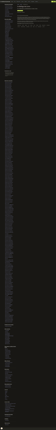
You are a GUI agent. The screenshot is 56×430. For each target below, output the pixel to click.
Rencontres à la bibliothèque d (9, 245)
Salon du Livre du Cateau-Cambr (9, 90)
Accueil (12, 1)
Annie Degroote (39, 26)
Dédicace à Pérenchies (8, 198)
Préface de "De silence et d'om (9, 278)
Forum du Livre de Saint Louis (8, 157)
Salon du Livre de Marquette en (9, 103)
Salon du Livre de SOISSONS (8, 174)
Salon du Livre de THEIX (8, 298)
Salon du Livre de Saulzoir (8, 132)
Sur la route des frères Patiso (8, 374)
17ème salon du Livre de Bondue (9, 216)
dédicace (26, 25)
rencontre (19, 26)
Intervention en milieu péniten (9, 240)
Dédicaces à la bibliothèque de (9, 199)
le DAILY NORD (7, 35)
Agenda (26, 1)
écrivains (31, 25)
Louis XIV (43, 26)
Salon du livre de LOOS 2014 (8, 229)
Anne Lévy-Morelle (7, 338)
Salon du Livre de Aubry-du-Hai (9, 120)
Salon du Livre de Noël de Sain (9, 129)
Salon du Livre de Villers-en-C (8, 91)
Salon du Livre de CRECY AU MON (9, 208)
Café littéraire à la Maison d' (8, 274)
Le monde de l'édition (7, 407)
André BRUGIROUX (7, 333)
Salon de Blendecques (8, 303)
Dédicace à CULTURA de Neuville (9, 178)
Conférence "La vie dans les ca (9, 128)
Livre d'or (29, 1)
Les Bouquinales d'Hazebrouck (9, 291)
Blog (14, 1)
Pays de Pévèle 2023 (7, 24)
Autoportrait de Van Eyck (8, 381)
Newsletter (32, 1)
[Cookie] (2, 428)
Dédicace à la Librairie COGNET (9, 149)
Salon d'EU (6, 258)
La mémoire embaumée (8, 378)
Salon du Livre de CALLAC (8, 311)
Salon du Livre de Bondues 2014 (9, 244)
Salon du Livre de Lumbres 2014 (9, 232)
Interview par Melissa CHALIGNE (9, 266)
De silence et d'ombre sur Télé (9, 64)
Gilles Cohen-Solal (7, 343)
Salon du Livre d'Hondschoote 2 (9, 179)
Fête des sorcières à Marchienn (9, 140)
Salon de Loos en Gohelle (8, 83)
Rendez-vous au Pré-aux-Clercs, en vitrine (10, 403)
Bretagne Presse (7, 31)
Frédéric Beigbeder (7, 366)
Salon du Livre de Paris (8, 194)
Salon (31, 26)
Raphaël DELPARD (7, 334)
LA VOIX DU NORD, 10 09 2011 (9, 61)
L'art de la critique (7, 365)
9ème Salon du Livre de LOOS (8, 299)
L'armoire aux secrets (7, 354)
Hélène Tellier (27, 26)
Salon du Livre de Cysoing (8, 86)
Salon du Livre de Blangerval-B (9, 316)
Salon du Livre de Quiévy (8, 99)
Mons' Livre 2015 (7, 203)
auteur (34, 25)
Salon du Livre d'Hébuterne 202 (9, 141)
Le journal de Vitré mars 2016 (8, 52)
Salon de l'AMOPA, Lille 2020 (8, 144)
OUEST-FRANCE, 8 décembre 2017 (9, 48)
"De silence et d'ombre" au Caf (9, 273)
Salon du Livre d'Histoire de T (8, 186)
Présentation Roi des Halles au (9, 166)
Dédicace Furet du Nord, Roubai (9, 169)
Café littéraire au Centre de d (8, 236)
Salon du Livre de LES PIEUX (8, 170)
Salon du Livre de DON (8, 249)
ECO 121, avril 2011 (7, 68)
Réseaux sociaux (7, 15)
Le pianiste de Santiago (8, 358)
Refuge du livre (19, 25)
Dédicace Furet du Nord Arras (8, 112)
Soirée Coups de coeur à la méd (9, 173)
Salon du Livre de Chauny (8, 154)
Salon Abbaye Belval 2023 (8, 116)
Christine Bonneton (23, 26)
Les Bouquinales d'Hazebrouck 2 (9, 145)
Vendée (23, 25)
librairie (40, 25)
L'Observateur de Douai (8, 27)
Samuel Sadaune (7, 342)
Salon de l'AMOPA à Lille (8, 158)
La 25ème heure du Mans (8, 279)
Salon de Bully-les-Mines (8, 87)
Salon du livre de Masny (8, 133)
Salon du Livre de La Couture (8, 82)
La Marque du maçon (7, 377)
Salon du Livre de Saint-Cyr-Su (9, 211)
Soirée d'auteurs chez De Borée (9, 161)
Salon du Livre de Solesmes (9, 72)
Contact (22, 1)
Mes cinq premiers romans (8, 16)
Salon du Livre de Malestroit (8, 283)
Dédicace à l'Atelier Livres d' (8, 137)
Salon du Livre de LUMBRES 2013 (9, 253)
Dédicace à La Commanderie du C (9, 136)
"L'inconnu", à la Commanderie (9, 98)
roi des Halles (48, 25)
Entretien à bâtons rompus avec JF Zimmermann (9, 411)
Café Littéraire (7, 312)
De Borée (37, 25)
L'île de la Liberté (7, 11)
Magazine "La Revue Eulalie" (8, 44)
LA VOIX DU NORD (7, 56)
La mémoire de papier (8, 351)
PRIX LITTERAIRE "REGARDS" (8, 294)
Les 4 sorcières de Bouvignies (8, 8)
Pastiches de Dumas (7, 23)
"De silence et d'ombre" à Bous (9, 265)
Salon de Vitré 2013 (7, 262)
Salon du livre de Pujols (8, 308)
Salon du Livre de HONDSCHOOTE (9, 315)
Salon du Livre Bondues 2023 (8, 123)
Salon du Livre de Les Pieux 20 (9, 219)
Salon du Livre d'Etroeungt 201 (9, 228)
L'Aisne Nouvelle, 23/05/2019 (8, 39)
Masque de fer (43, 25)
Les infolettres (7, 420)
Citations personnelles (8, 385)
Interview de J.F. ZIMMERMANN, (9, 57)
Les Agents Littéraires (8, 65)
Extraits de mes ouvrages (8, 326)
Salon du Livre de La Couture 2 (9, 115)
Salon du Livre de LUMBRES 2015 (9, 204)
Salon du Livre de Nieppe (8, 237)
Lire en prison (6, 233)
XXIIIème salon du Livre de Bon (9, 320)
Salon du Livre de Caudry (8, 94)
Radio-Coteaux (7, 32)
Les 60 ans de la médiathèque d (9, 119)
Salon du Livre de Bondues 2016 (9, 195)
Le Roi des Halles (7, 12)
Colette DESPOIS (7, 339)
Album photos (18, 1)
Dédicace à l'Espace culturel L (8, 183)
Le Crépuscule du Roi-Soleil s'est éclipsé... (10, 406)
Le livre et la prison (7, 307)
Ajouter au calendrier (20, 10)
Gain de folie (6, 373)
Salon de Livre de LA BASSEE (8, 304)
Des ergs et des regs (7, 350)
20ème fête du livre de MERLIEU (9, 286)
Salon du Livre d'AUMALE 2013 (9, 257)
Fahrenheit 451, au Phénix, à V (9, 270)
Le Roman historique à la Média (9, 319)
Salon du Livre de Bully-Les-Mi (9, 108)
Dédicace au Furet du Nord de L (9, 212)
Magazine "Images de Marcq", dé (9, 49)
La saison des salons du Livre (8, 362)
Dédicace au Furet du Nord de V (9, 182)
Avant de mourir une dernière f (9, 7)
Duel (36, 26)
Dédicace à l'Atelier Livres (8, 111)
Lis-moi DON (6, 295)
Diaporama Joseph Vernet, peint (9, 28)
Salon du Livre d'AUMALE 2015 (9, 207)
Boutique (36, 1)
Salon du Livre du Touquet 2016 (9, 187)
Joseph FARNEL (7, 330)
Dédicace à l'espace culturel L (8, 215)
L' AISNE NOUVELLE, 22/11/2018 (9, 40)
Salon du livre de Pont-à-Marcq (9, 95)
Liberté (33, 26)
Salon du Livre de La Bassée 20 (9, 282)
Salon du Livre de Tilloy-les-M (8, 148)
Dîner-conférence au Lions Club (9, 220)
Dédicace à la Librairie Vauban (9, 107)
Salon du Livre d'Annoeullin (8, 254)
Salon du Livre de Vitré (8, 290)
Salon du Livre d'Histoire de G (8, 190)
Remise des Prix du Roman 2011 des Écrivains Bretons (9, 409)
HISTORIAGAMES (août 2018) (9, 43)
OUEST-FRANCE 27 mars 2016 (9, 53)
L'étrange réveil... (7, 355)
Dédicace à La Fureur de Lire (8, 124)
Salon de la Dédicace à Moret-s (9, 191)
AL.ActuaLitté (7, 36)
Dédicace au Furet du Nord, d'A (9, 165)
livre (28, 25)
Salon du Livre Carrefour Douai (9, 241)
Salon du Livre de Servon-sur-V (9, 287)
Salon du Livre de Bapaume (8, 162)
